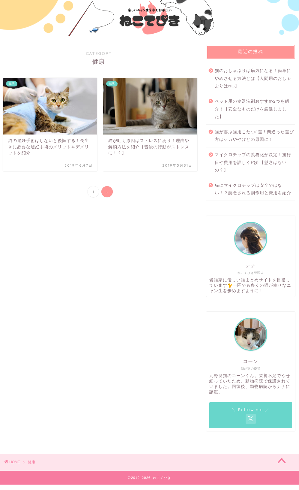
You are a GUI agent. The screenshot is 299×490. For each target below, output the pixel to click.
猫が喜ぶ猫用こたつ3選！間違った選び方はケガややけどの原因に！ (254, 136)
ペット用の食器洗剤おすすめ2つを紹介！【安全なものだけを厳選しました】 (252, 109)
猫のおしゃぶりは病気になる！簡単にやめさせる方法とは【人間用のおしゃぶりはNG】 (253, 78)
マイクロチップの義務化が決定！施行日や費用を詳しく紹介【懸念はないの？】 (253, 162)
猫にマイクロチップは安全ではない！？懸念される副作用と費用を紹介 (253, 189)
